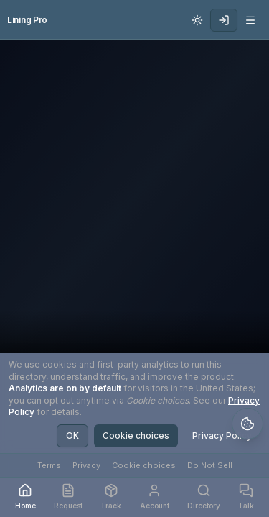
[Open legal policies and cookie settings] (247, 423)
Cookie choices (136, 435)
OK (72, 435)
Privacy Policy (222, 435)
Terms (49, 465)
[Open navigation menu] (250, 20)
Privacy (86, 465)
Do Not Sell (209, 465)
